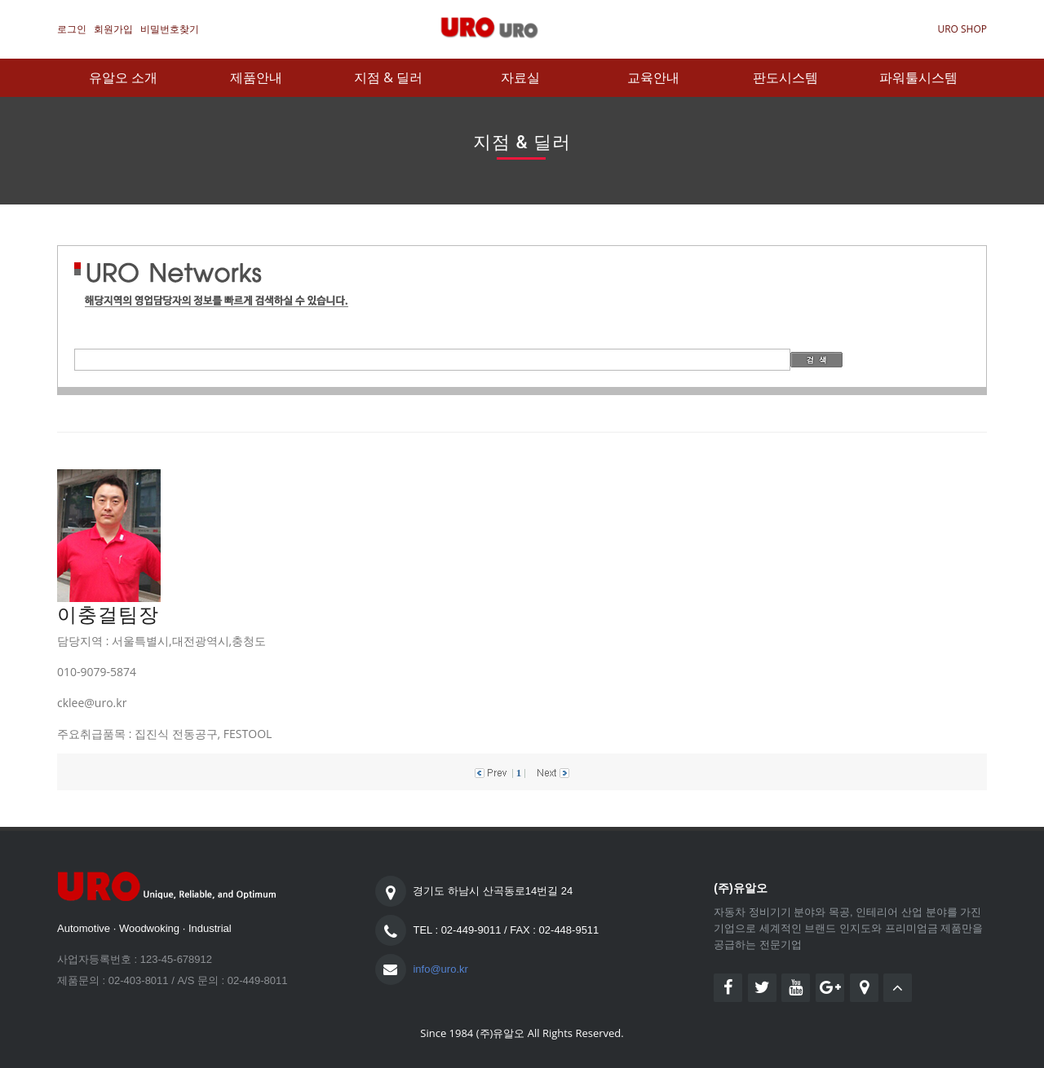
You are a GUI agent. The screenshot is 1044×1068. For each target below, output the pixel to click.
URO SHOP (962, 29)
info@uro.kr (440, 969)
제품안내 (256, 77)
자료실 (520, 77)
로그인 (71, 29)
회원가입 (113, 29)
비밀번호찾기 (169, 29)
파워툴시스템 (918, 77)
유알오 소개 (123, 77)
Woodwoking (149, 928)
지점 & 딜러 (388, 77)
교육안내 (653, 77)
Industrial (210, 928)
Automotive (83, 928)
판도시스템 (785, 77)
